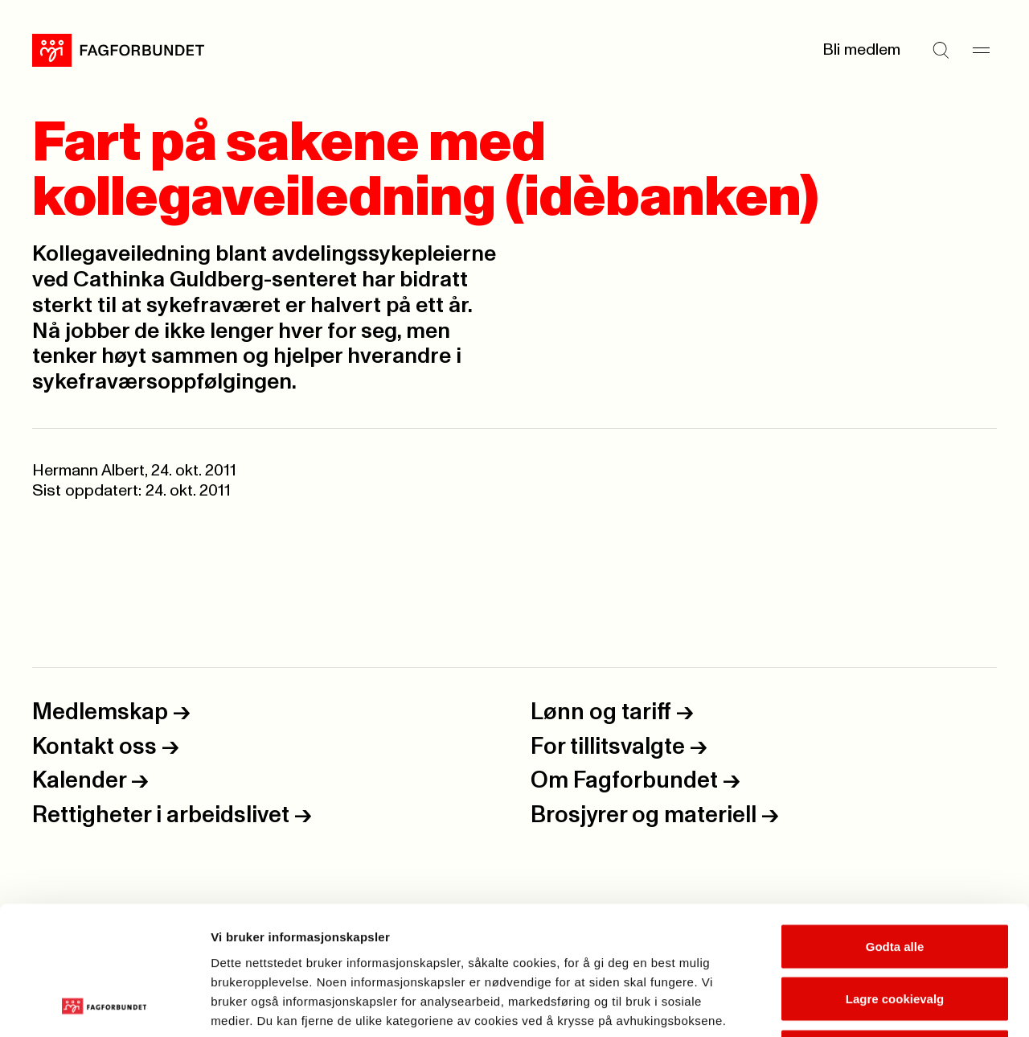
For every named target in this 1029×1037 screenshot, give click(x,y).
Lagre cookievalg (895, 879)
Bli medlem (861, 50)
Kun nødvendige (894, 931)
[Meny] (981, 50)
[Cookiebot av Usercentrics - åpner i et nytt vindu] (104, 1006)
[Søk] (940, 50)
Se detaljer (865, 1005)
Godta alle (895, 826)
